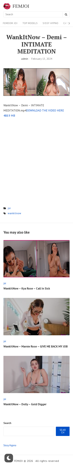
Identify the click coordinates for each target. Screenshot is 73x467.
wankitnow (14, 213)
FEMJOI (21, 6)
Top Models (30, 23)
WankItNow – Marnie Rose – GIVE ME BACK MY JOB (35, 346)
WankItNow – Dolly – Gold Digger (24, 404)
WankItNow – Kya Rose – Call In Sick (26, 288)
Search (7, 423)
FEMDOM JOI (10, 23)
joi (9, 208)
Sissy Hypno (50, 23)
